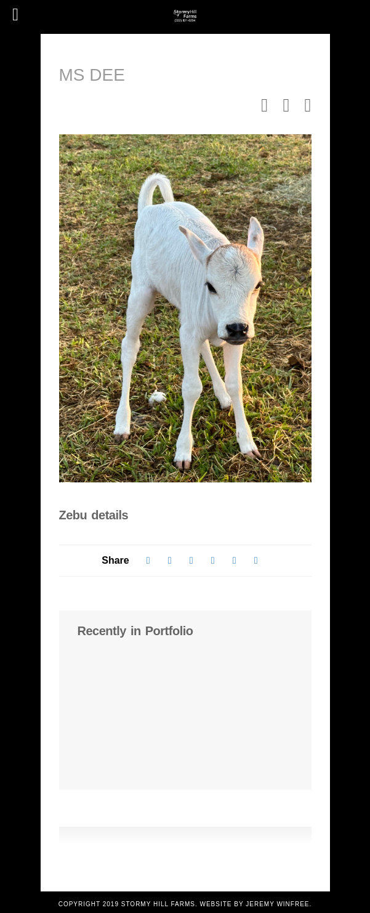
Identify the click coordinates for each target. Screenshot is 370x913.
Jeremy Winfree (277, 904)
